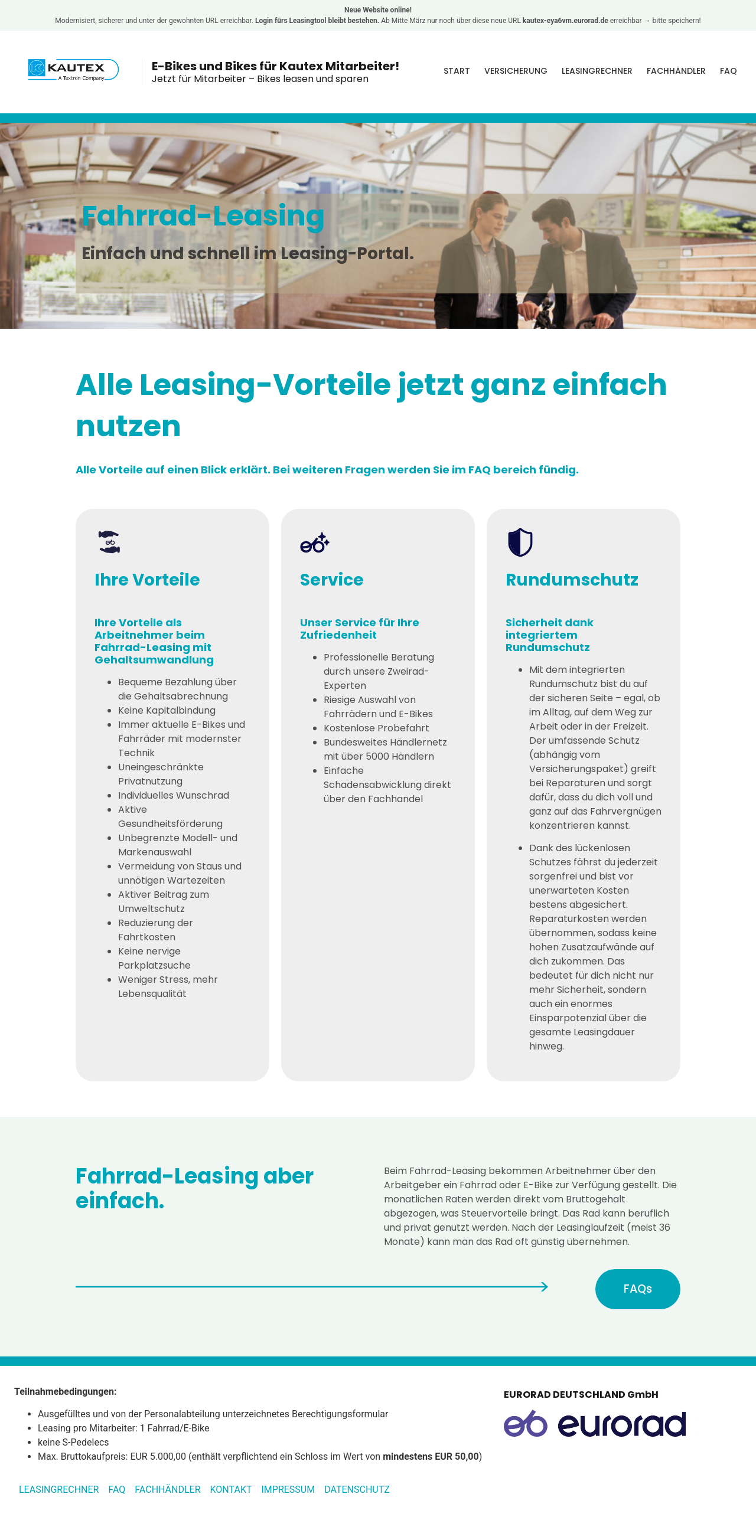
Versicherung (516, 71)
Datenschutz (357, 1490)
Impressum (288, 1490)
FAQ (728, 71)
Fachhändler (676, 71)
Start (457, 71)
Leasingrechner (597, 71)
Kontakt (231, 1490)
